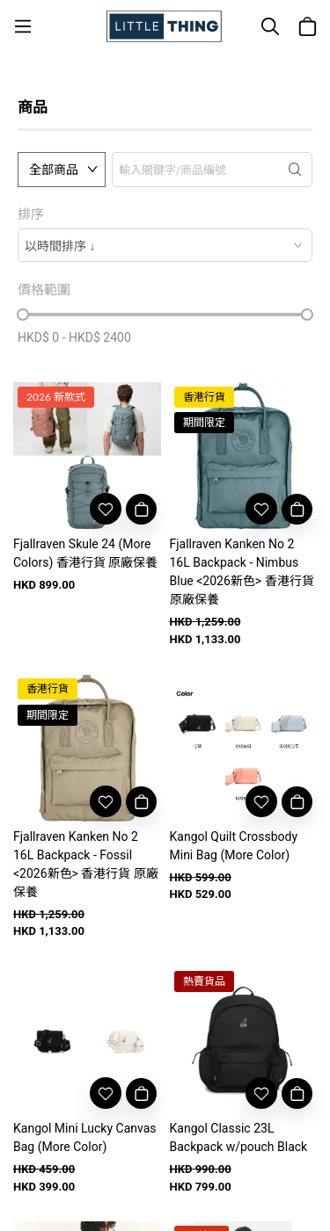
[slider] (23, 314)
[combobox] (165, 245)
